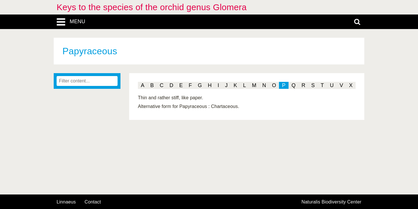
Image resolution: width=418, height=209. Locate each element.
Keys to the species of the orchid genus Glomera (152, 7)
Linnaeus (66, 202)
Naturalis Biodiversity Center (332, 202)
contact (92, 201)
